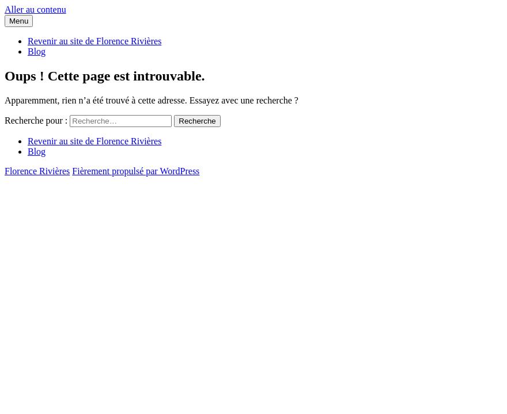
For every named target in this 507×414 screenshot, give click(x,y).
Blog (37, 51)
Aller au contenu (35, 9)
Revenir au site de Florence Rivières (94, 41)
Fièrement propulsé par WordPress (135, 171)
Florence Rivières (37, 171)
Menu (18, 21)
